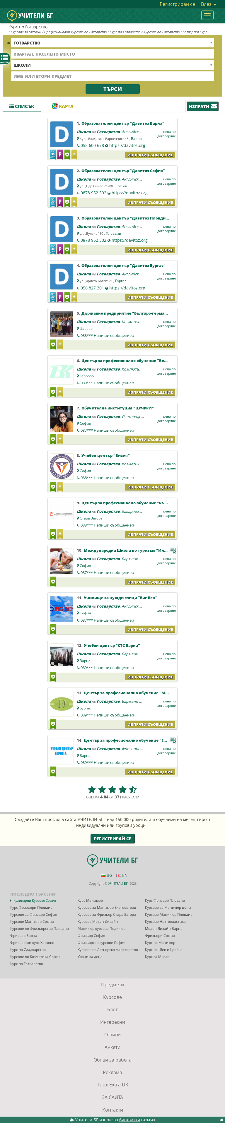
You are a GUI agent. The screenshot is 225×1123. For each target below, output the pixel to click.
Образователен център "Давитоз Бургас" (123, 265)
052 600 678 (92, 145)
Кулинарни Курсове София (34, 900)
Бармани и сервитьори (143, 558)
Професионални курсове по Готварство (75, 32)
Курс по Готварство (125, 32)
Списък (21, 106)
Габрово (87, 375)
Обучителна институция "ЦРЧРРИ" (117, 408)
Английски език (136, 131)
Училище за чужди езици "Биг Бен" (120, 597)
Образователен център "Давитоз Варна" (122, 123)
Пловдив (113, 233)
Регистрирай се (177, 4)
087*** (107, 430)
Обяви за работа (112, 1060)
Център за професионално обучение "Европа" (131, 740)
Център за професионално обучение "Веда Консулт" (135, 360)
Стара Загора (91, 518)
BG (106, 875)
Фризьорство (134, 748)
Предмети (112, 984)
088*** (107, 335)
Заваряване (132, 511)
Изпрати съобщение (150, 154)
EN (122, 875)
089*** (107, 382)
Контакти (112, 1110)
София (121, 186)
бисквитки (129, 1119)
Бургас (120, 280)
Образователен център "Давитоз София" (123, 170)
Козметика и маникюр (142, 321)
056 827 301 (92, 288)
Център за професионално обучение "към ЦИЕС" (131, 502)
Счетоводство (134, 416)
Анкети (112, 1047)
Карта (63, 106)
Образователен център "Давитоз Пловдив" (125, 218)
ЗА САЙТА (112, 1097)
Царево (86, 328)
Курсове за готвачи (26, 32)
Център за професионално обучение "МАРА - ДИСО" (137, 692)
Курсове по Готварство (161, 32)
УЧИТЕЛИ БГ (118, 883)
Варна (136, 138)
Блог (112, 1009)
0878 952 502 (93, 240)
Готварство (108, 131)
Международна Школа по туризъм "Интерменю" (134, 550)
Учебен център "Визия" (105, 455)
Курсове (112, 997)
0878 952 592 (93, 193)
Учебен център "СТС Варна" (112, 645)
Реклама (112, 1072)
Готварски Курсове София (203, 32)
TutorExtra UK (112, 1084)
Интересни (112, 1022)
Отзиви (112, 1034)
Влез (208, 4)
